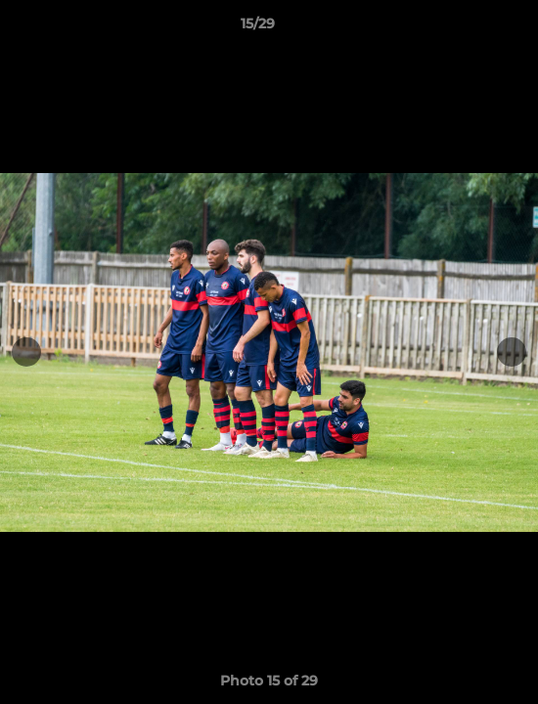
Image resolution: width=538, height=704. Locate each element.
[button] (467, 28)
